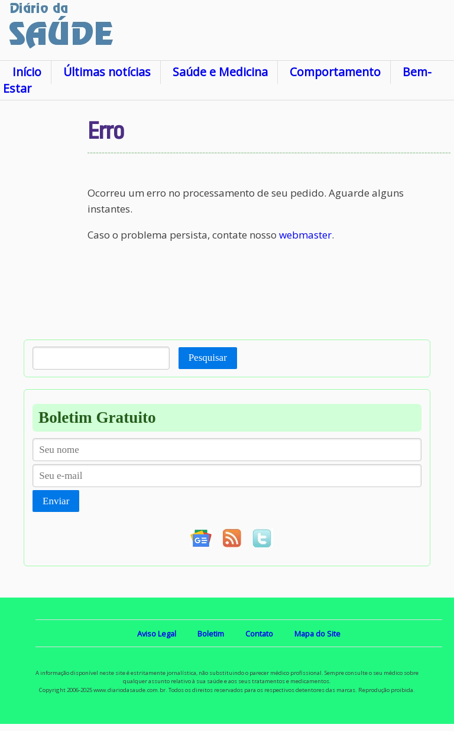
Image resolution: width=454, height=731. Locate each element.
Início (26, 72)
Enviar (56, 501)
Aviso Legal (156, 633)
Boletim (210, 633)
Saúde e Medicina (220, 72)
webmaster (305, 235)
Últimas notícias (107, 72)
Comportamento (335, 72)
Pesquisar (208, 357)
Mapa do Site (317, 633)
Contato (259, 633)
